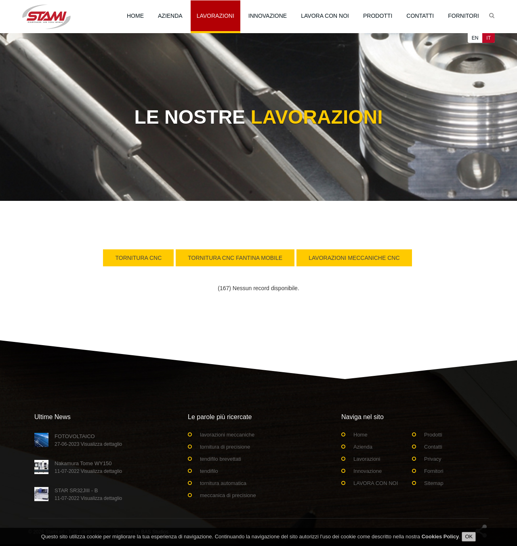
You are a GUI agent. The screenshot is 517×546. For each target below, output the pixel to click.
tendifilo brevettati (220, 459)
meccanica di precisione (228, 495)
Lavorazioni (215, 16)
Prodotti (377, 16)
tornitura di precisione (225, 447)
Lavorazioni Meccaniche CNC (354, 258)
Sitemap (433, 483)
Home (135, 16)
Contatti (420, 16)
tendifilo (209, 471)
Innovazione (267, 16)
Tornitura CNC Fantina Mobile (235, 258)
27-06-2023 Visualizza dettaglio (88, 444)
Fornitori (463, 16)
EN (475, 38)
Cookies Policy (440, 538)
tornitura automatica (223, 483)
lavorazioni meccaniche (227, 435)
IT (488, 38)
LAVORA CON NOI (325, 16)
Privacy (432, 459)
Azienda (170, 16)
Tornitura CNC (138, 258)
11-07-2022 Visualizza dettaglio (88, 471)
